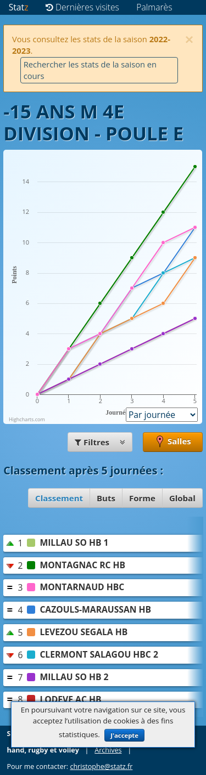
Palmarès (154, 7)
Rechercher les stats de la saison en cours (90, 70)
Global (182, 498)
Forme (142, 498)
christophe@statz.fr (101, 766)
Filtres (100, 442)
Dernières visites (82, 7)
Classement (59, 498)
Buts (106, 498)
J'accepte (124, 735)
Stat (19, 7)
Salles (172, 442)
